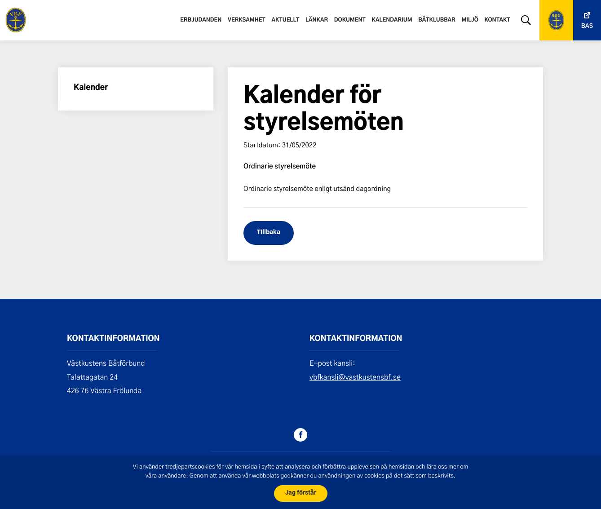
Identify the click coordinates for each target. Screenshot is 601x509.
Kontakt (497, 20)
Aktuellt (285, 20)
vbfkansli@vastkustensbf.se (355, 377)
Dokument (350, 20)
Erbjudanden (200, 20)
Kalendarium (391, 20)
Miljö (469, 20)
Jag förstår (300, 493)
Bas (587, 26)
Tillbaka (268, 232)
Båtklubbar (436, 20)
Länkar (316, 20)
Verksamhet (246, 20)
